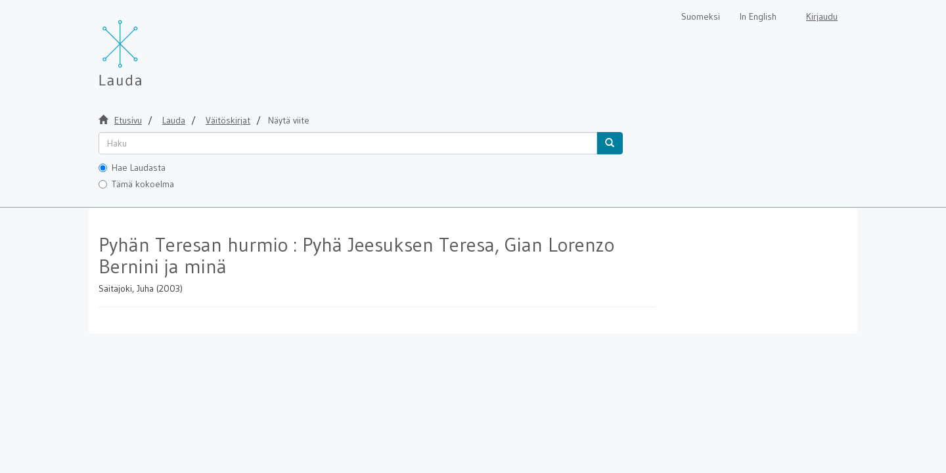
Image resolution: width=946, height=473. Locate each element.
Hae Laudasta (132, 167)
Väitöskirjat (228, 120)
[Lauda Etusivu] (148, 46)
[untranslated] (348, 143)
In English (758, 16)
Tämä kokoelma (136, 184)
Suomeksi (700, 16)
